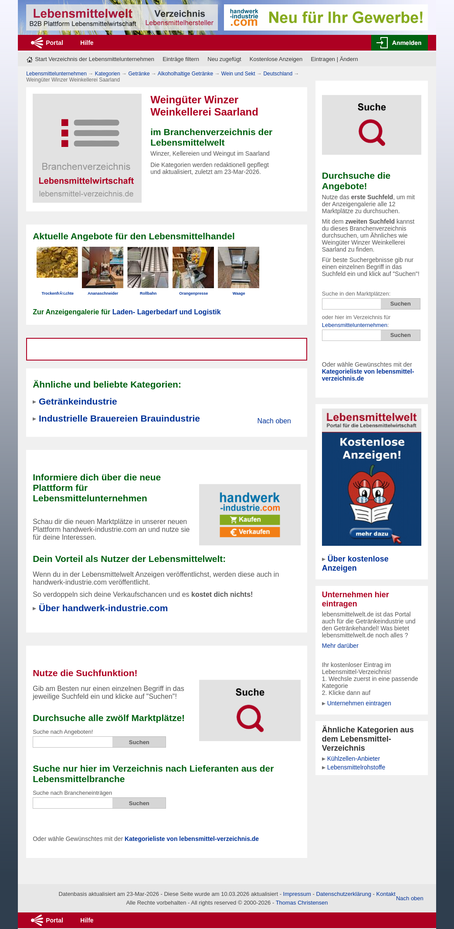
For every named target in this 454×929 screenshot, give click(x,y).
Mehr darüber (340, 645)
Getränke (138, 74)
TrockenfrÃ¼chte (57, 293)
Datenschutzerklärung (343, 894)
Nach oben (274, 421)
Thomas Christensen (302, 902)
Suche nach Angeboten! (63, 731)
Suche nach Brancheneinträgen (72, 792)
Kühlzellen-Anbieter (353, 758)
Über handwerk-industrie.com (103, 608)
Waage (239, 293)
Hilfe (86, 42)
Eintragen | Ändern (334, 59)
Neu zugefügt (224, 59)
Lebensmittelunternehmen (354, 325)
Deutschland (277, 74)
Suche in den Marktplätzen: (356, 293)
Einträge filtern (181, 59)
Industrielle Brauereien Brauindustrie (119, 418)
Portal (54, 42)
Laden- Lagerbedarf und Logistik (166, 312)
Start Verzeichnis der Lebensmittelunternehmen (94, 59)
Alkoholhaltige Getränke (185, 74)
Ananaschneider (103, 293)
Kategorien (107, 74)
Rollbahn (148, 293)
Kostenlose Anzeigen (276, 59)
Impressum (297, 894)
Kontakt (386, 894)
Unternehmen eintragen (359, 703)
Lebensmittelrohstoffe (356, 767)
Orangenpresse (193, 293)
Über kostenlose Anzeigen (355, 563)
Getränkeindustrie (78, 401)
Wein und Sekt (238, 74)
